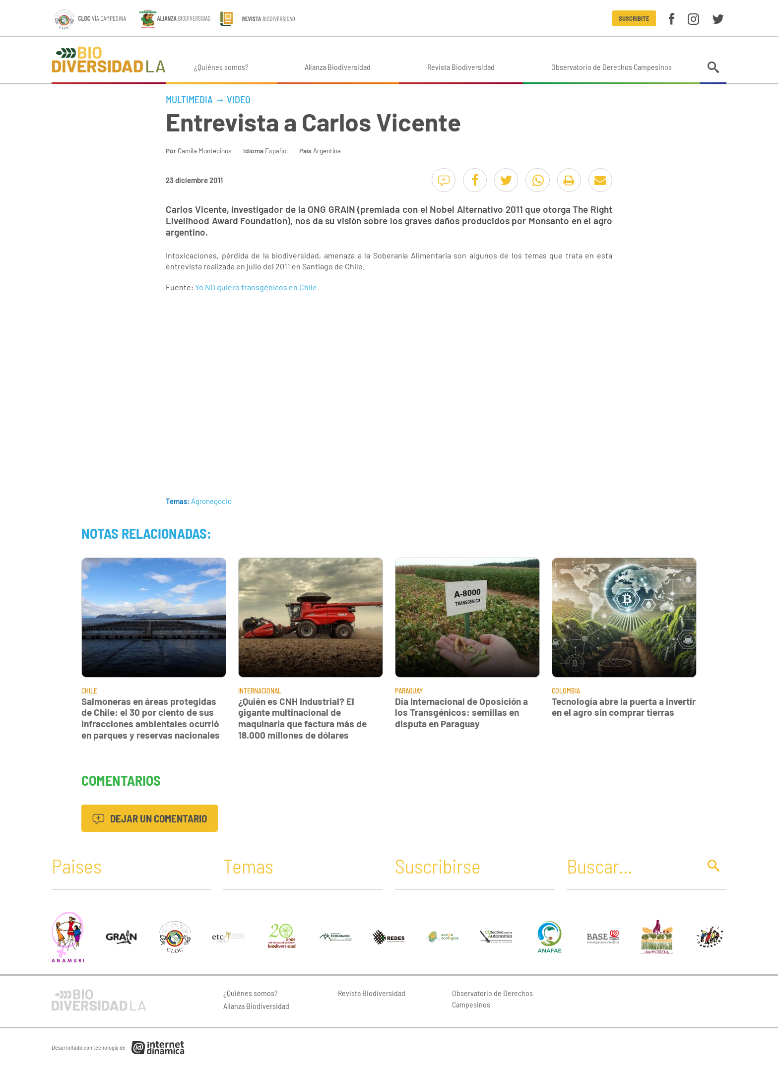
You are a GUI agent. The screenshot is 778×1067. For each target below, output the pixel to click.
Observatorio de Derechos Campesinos (611, 66)
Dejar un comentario (149, 818)
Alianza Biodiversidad (338, 66)
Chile (89, 691)
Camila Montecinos (205, 150)
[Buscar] (631, 865)
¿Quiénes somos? (221, 66)
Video (239, 99)
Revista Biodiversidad (461, 66)
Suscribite (634, 18)
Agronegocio (211, 501)
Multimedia (189, 99)
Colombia (566, 691)
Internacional (259, 691)
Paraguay (409, 691)
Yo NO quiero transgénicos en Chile (256, 287)
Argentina (327, 150)
